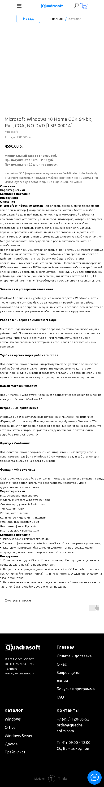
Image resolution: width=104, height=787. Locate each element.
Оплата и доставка (74, 656)
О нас (62, 664)
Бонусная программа (76, 689)
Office (10, 727)
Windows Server (18, 736)
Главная (57, 19)
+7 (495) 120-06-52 (73, 719)
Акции (62, 681)
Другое (11, 744)
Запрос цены (68, 672)
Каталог (75, 19)
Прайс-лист (15, 752)
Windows (13, 719)
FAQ (60, 697)
